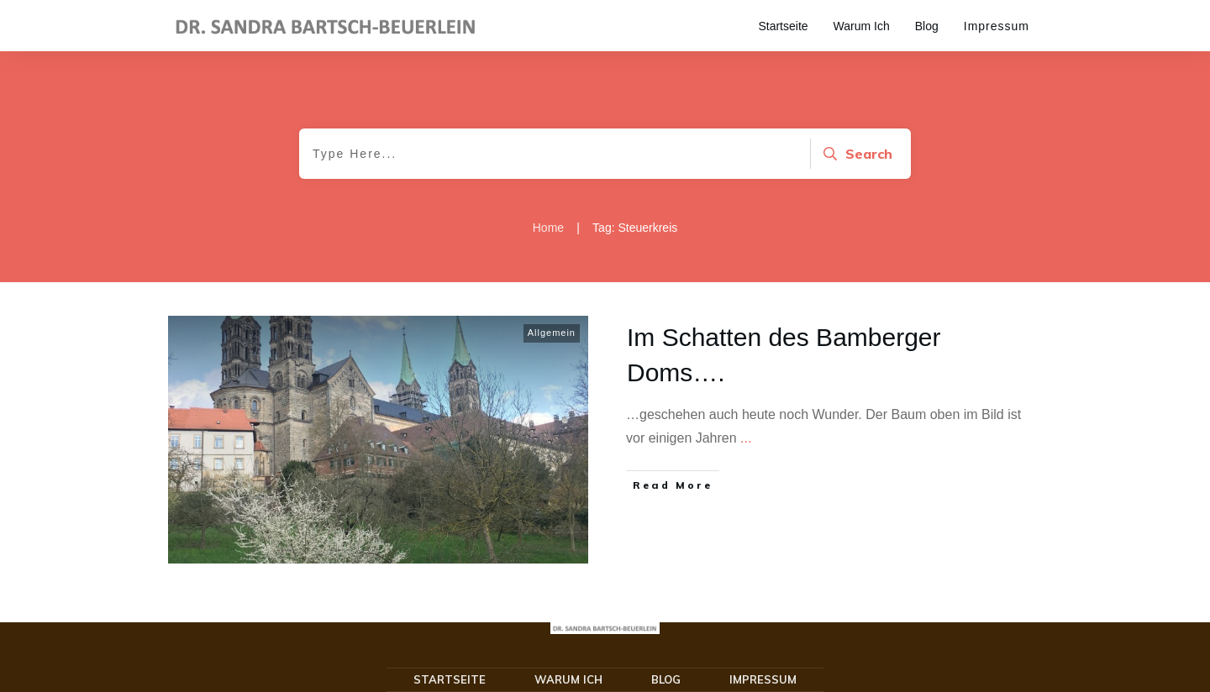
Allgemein (552, 333)
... (745, 438)
